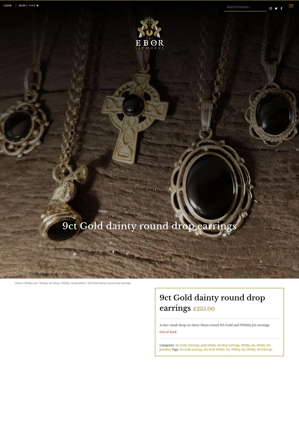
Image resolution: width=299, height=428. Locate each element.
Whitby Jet (31, 283)
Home (18, 283)
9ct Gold (180, 345)
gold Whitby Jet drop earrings (220, 345)
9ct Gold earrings (191, 349)
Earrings (193, 345)
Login (8, 5)
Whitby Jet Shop (49, 283)
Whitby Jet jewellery (74, 283)
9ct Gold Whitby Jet (217, 349)
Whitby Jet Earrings (259, 349)
